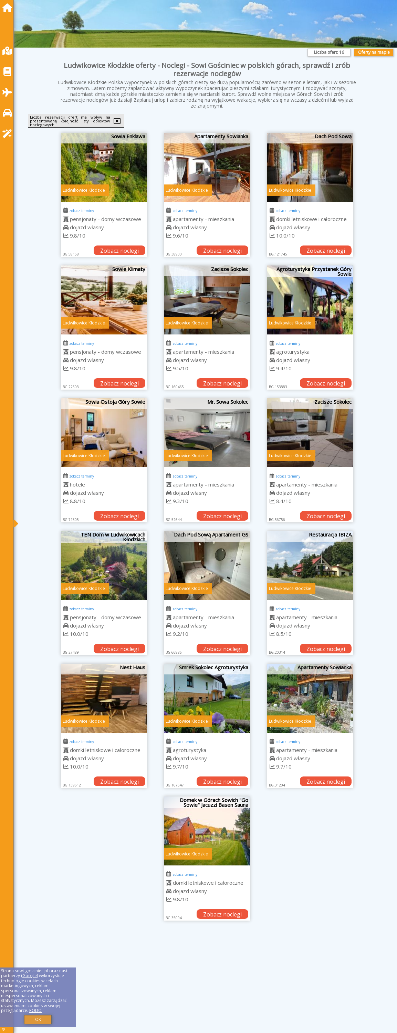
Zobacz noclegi (119, 250)
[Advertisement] (207, 985)
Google (29, 976)
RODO (35, 1010)
